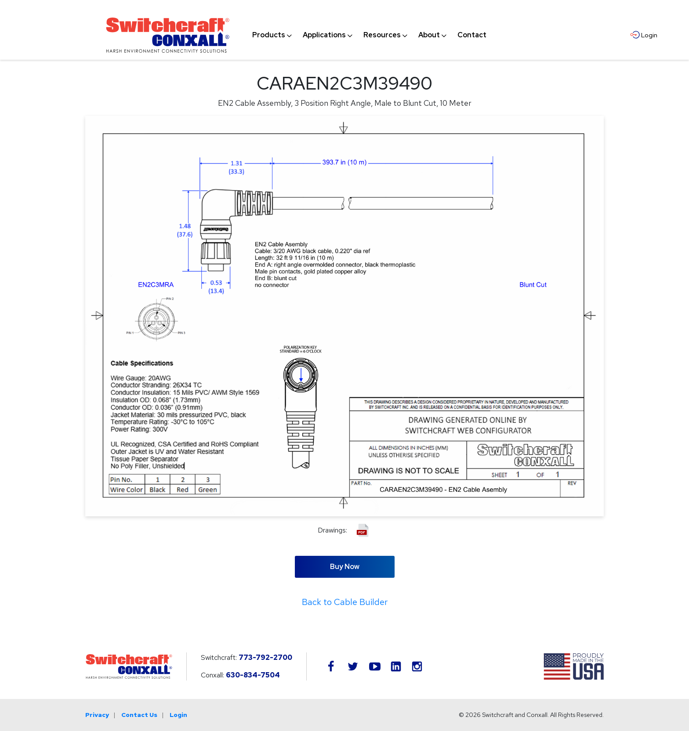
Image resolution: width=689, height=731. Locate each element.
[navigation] (369, 35)
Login (178, 715)
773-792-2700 (265, 657)
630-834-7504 (253, 675)
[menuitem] (268, 35)
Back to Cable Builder (345, 602)
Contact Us (139, 715)
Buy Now (344, 566)
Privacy (97, 715)
